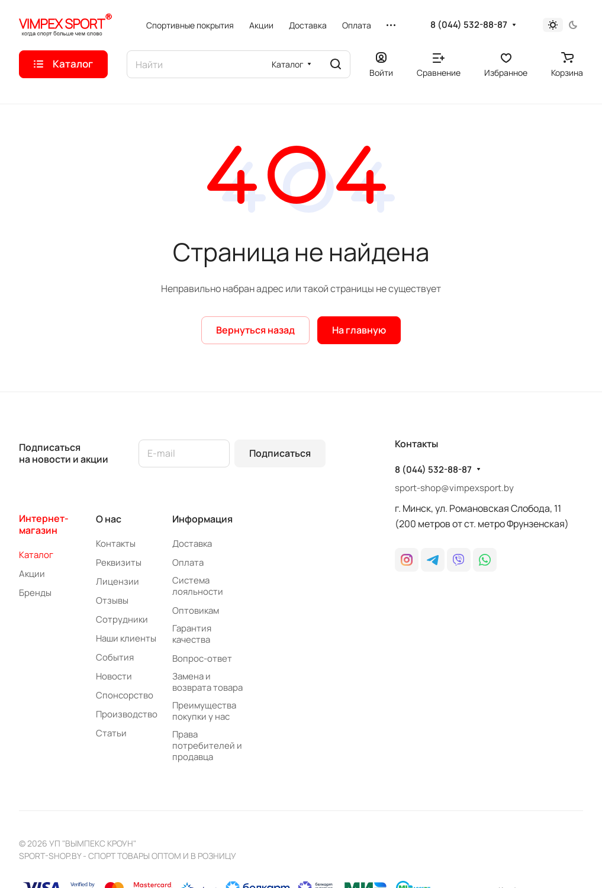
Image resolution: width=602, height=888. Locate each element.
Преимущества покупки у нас (204, 711)
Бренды (35, 592)
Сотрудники (122, 619)
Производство (126, 714)
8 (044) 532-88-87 (468, 25)
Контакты (116, 543)
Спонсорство (124, 695)
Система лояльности (197, 586)
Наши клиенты (126, 638)
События (115, 657)
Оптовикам (195, 610)
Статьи (111, 733)
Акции (32, 574)
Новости (114, 676)
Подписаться (280, 453)
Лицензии (117, 581)
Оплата (188, 562)
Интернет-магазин (44, 524)
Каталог (36, 555)
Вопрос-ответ (202, 658)
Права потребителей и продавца (207, 745)
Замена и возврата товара (207, 682)
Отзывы (112, 600)
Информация (202, 518)
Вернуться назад (255, 329)
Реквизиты (118, 562)
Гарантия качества (191, 634)
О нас (108, 518)
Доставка (192, 543)
